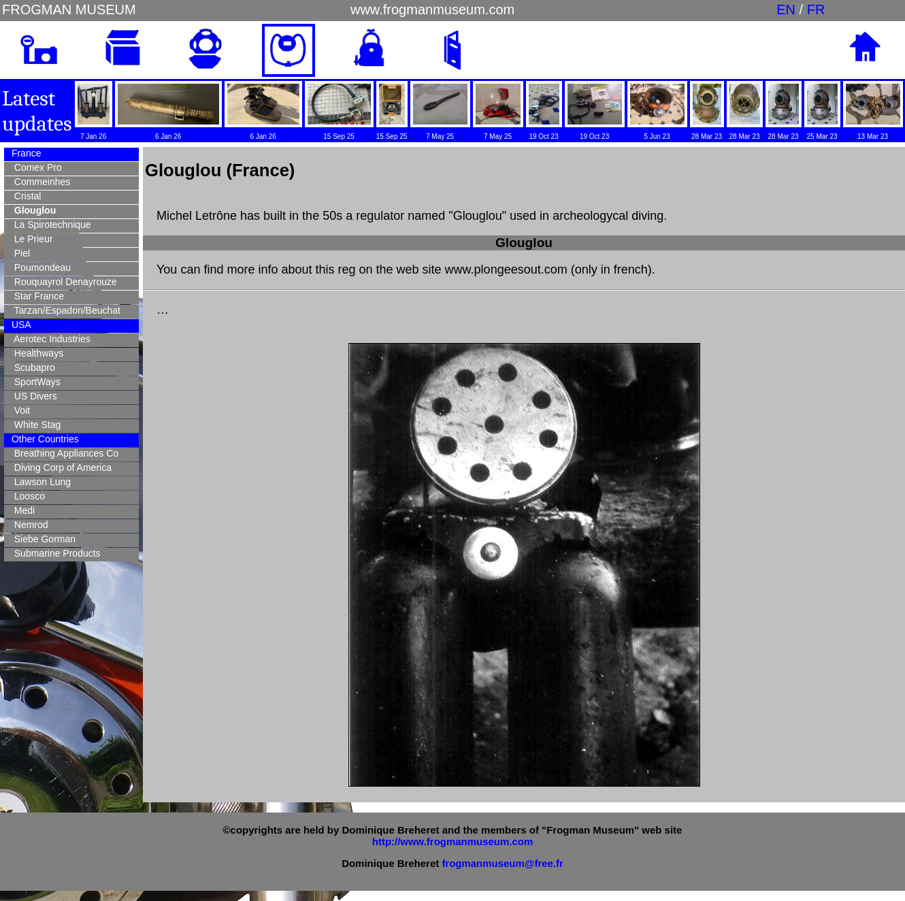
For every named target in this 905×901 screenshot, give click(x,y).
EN (785, 9)
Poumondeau (40, 267)
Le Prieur (31, 238)
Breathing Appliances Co (63, 453)
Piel (19, 253)
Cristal (25, 196)
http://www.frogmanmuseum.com (452, 841)
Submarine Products (55, 553)
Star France (36, 296)
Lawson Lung (40, 481)
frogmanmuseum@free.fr (502, 863)
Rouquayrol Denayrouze (63, 281)
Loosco (27, 496)
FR (816, 9)
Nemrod (28, 524)
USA (20, 324)
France (25, 153)
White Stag (35, 424)
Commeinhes (39, 181)
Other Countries (44, 438)
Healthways (36, 353)
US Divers (33, 396)
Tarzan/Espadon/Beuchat (64, 310)
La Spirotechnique (50, 224)
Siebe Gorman (42, 539)
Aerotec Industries (49, 338)
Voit (19, 410)
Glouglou (32, 210)
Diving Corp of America (60, 467)
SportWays (35, 381)
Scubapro (32, 367)
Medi (22, 510)
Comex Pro (35, 167)
